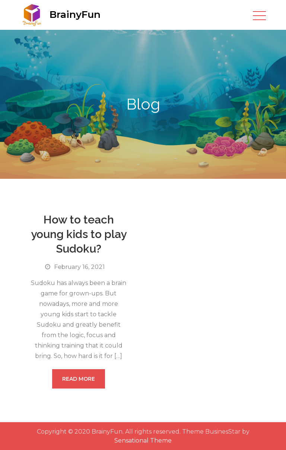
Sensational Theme (143, 440)
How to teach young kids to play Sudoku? (79, 234)
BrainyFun (75, 14)
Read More (78, 378)
